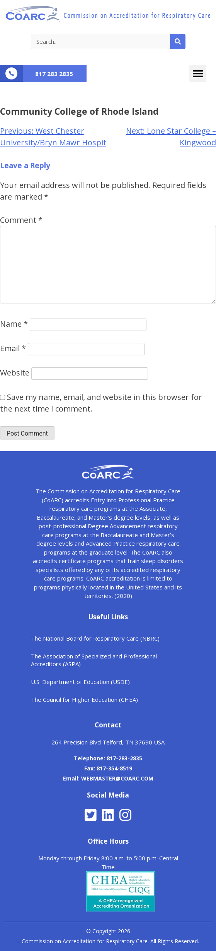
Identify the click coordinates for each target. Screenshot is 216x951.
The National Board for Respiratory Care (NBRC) (95, 638)
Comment (21, 220)
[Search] (177, 41)
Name (14, 324)
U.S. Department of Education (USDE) (80, 682)
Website (14, 372)
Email (13, 348)
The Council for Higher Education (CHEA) (84, 699)
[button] (197, 73)
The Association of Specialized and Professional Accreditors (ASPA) (94, 660)
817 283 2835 (54, 74)
